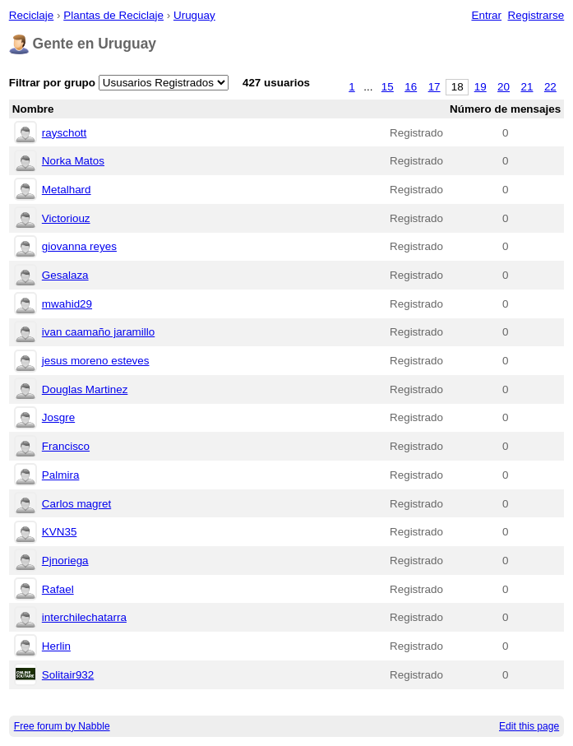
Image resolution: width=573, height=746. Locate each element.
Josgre (58, 417)
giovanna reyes (79, 246)
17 (434, 87)
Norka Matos (73, 161)
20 (503, 87)
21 (527, 87)
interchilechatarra (84, 617)
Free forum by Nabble (62, 726)
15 (387, 87)
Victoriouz (66, 218)
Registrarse (536, 15)
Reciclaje (31, 15)
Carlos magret (76, 504)
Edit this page (529, 726)
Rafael (58, 589)
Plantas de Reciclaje (113, 15)
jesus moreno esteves (96, 360)
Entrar (486, 15)
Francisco (66, 446)
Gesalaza (65, 275)
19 (480, 87)
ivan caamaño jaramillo (98, 332)
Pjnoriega (65, 560)
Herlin (56, 646)
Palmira (61, 475)
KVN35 (59, 532)
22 (550, 87)
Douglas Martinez (85, 389)
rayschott (64, 133)
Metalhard (66, 189)
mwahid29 (67, 304)
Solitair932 (68, 675)
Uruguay (194, 15)
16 (410, 87)
